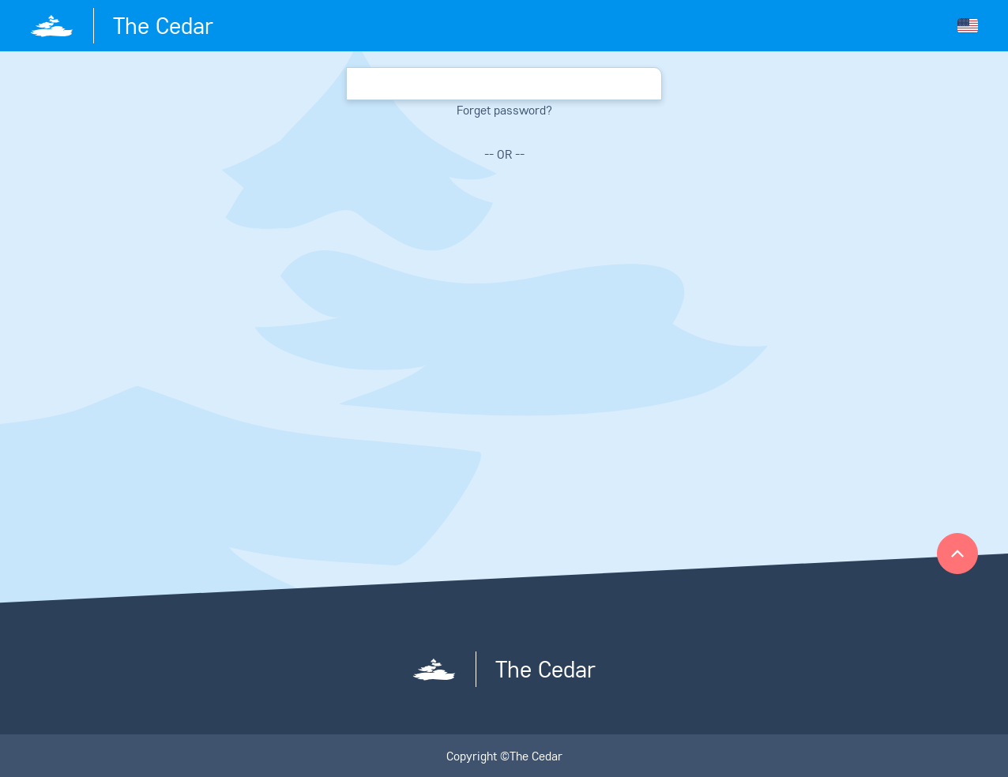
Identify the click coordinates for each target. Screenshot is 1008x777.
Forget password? (504, 110)
